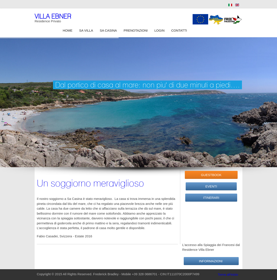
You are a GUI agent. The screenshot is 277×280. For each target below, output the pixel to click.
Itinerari (211, 197)
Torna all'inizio (228, 274)
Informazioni (211, 261)
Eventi (211, 186)
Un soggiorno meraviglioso (90, 183)
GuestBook (211, 175)
